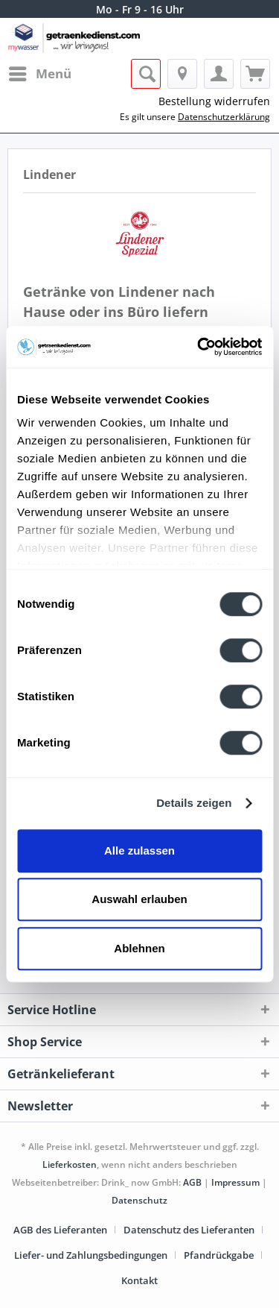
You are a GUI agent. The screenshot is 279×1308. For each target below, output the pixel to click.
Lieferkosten (69, 1164)
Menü (40, 72)
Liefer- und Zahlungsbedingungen (90, 1255)
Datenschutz (139, 1200)
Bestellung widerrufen (214, 101)
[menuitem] (39, 74)
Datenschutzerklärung (224, 116)
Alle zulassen (139, 850)
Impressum (235, 1182)
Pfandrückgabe (219, 1255)
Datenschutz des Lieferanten (189, 1229)
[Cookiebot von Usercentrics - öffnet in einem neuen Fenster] (198, 346)
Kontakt (139, 1280)
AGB (192, 1182)
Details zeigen (193, 802)
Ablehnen (139, 948)
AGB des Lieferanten (60, 1229)
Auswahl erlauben (139, 899)
